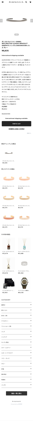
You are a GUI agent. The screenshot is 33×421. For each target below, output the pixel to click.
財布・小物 (4, 315)
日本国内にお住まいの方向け (16, 129)
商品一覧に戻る (16, 393)
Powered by (16, 404)
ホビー (3, 363)
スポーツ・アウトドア (7, 353)
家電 (2, 369)
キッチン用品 (5, 342)
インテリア (4, 337)
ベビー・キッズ (5, 358)
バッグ (3, 331)
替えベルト (4, 310)
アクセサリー (5, 321)
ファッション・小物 (6, 326)
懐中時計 (4, 374)
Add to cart (16, 124)
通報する (29, 133)
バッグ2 (3, 385)
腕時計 (3, 305)
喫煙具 (3, 379)
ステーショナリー (6, 347)
